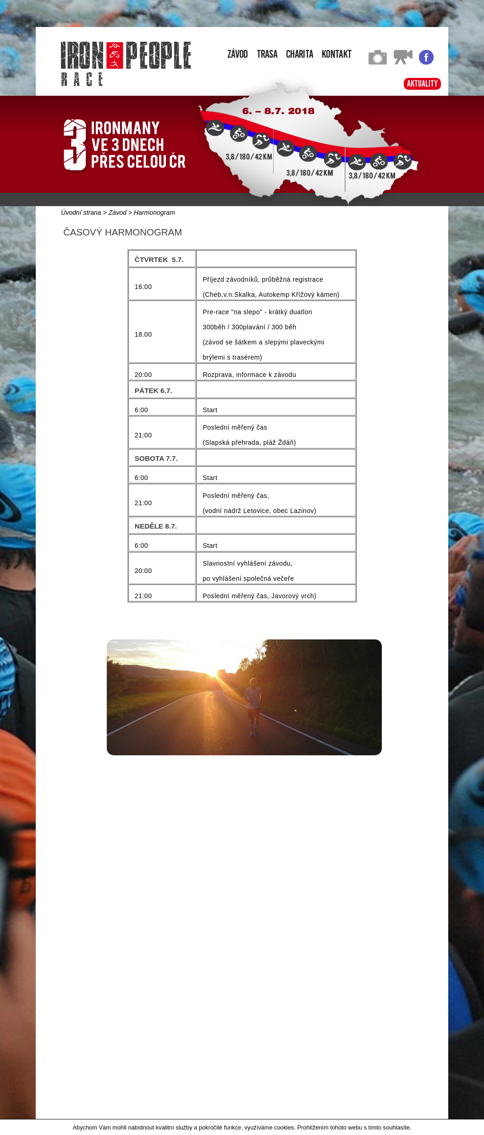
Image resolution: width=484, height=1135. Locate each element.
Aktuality (422, 83)
